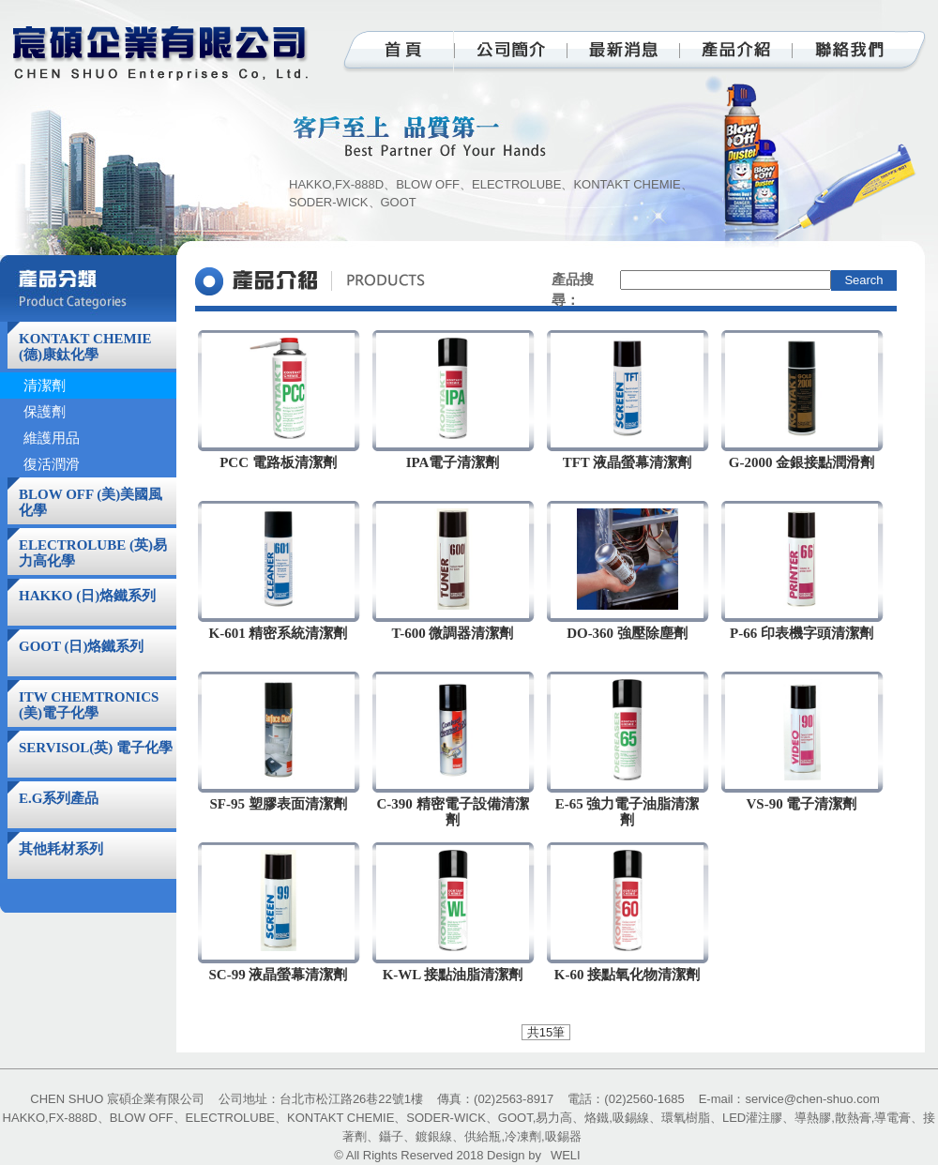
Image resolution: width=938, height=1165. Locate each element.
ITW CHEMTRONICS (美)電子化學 (89, 704)
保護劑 (44, 411)
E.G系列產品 (58, 798)
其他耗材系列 (61, 848)
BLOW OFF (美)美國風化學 (90, 502)
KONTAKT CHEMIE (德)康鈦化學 (85, 346)
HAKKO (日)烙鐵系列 (87, 595)
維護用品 (51, 438)
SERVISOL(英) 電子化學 (96, 747)
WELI (566, 1155)
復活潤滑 (51, 464)
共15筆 (546, 1032)
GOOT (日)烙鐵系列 (81, 646)
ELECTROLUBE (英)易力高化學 (93, 552)
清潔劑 (44, 385)
